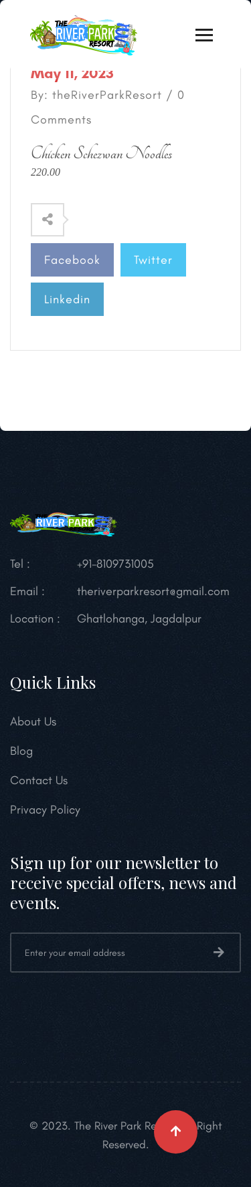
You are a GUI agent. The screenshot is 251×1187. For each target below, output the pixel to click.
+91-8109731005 (115, 563)
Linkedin (67, 299)
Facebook (72, 259)
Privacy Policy (45, 809)
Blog (21, 750)
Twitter (153, 259)
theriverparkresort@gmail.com (153, 591)
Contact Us (39, 780)
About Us (33, 721)
